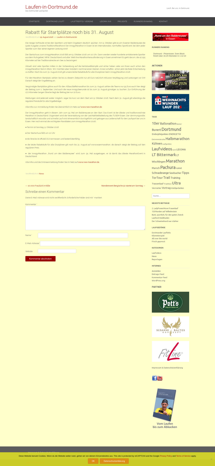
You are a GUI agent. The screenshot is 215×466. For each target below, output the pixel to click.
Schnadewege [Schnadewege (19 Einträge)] (160, 172)
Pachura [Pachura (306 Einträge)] (168, 167)
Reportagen (157, 259)
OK (93, 461)
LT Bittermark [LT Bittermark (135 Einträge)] (164, 154)
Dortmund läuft (55, 21)
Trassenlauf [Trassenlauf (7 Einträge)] (157, 183)
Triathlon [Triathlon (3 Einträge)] (168, 184)
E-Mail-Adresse (32, 243)
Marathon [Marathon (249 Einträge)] (175, 160)
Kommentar (31, 204)
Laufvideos (156, 253)
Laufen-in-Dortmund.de (51, 7)
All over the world (159, 238)
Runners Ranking (143, 21)
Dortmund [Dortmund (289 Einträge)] (171, 129)
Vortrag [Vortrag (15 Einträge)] (166, 187)
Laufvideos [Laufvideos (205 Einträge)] (162, 149)
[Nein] (211, 459)
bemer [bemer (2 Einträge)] (179, 124)
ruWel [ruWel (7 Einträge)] (179, 168)
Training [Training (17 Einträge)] (175, 177)
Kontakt (163, 21)
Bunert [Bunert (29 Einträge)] (156, 129)
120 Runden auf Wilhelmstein (164, 211)
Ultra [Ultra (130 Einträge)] (176, 183)
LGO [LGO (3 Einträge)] (174, 150)
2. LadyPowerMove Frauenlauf (165, 208)
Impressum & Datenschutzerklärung (167, 368)
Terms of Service (183, 456)
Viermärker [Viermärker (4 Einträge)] (156, 188)
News (41, 173)
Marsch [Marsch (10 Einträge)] (156, 168)
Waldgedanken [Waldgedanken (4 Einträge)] (177, 188)
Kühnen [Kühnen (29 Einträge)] (157, 143)
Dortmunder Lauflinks (161, 233)
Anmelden (156, 271)
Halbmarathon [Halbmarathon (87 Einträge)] (177, 139)
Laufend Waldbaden (160, 218)
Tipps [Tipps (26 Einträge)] (185, 172)
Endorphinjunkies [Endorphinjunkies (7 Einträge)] (160, 134)
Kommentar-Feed (159, 277)
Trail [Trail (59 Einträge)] (166, 177)
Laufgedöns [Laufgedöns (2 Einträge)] (166, 144)
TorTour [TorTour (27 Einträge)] (157, 177)
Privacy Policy (166, 456)
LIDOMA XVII (105, 21)
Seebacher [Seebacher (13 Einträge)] (175, 172)
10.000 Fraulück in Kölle (37, 186)
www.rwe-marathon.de (88, 162)
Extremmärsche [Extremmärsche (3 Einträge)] (158, 139)
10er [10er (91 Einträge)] (156, 123)
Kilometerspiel (158, 236)
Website (29, 251)
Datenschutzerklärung (114, 461)
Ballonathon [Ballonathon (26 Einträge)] (168, 123)
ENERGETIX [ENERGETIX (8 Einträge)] (175, 134)
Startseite (34, 21)
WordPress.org (158, 280)
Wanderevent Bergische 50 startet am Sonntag (123, 186)
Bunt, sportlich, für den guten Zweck (167, 215)
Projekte (122, 21)
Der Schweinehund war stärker (165, 221)
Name (28, 235)
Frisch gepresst (158, 241)
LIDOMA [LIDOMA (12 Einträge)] (181, 149)
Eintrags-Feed (158, 274)
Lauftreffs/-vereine (82, 21)
